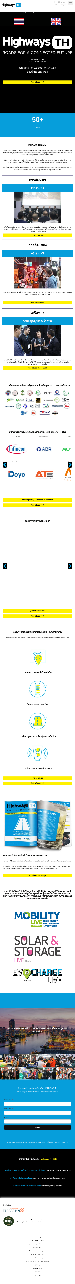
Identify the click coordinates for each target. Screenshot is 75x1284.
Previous (5, 467)
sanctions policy (37, 1258)
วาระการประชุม (37, 235)
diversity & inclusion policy (37, 1251)
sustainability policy (37, 1254)
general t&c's (37, 1268)
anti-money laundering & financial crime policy (37, 1244)
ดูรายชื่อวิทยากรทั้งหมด (37, 611)
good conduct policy (37, 1237)
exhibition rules (38, 1247)
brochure (37, 1275)
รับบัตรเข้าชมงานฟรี (37, 82)
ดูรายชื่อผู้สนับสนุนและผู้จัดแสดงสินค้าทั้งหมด (37, 500)
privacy (37, 1265)
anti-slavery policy (38, 1240)
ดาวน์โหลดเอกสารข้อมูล (37, 876)
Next (70, 467)
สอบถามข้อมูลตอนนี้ (37, 303)
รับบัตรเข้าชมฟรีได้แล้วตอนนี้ (37, 368)
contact (37, 1272)
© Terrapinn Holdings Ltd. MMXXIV (37, 1261)
